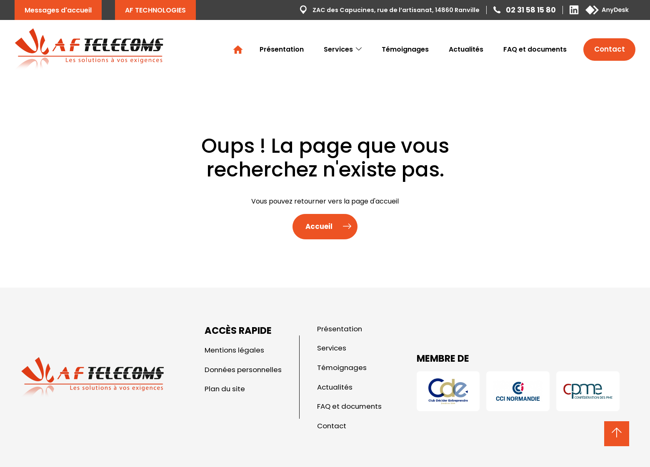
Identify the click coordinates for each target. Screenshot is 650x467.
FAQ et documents (535, 49)
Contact (609, 49)
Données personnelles (243, 370)
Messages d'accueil (58, 10)
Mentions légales (234, 350)
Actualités (466, 49)
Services (343, 49)
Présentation (282, 49)
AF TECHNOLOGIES (155, 10)
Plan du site (225, 389)
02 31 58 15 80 (531, 10)
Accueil (238, 50)
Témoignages (405, 49)
